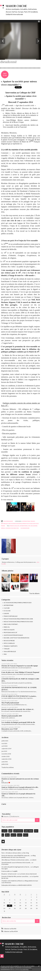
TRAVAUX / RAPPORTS (10, 646)
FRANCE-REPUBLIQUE (10, 616)
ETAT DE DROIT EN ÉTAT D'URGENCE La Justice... (19, 696)
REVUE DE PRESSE (9, 640)
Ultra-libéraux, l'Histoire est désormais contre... (16, 860)
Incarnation (5, 864)
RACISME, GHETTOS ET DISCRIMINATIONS (16, 638)
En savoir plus (25, 969)
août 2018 (5, 761)
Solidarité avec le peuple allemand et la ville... (23, 787)
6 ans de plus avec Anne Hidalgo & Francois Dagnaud (20, 672)
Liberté (34, 860)
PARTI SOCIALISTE (9, 630)
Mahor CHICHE (16, 6)
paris (10, 831)
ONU (36, 831)
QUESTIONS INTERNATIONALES (13, 635)
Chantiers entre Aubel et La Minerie (12, 881)
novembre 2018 (6, 754)
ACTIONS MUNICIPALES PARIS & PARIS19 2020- (18, 602)
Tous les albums (34, 593)
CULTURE (7, 608)
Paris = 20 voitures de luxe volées (11, 853)
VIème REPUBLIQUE (10, 651)
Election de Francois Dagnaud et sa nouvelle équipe (20, 666)
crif (29, 525)
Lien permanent (7, 521)
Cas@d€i (14, 871)
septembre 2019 (6, 748)
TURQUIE (7, 649)
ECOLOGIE (7, 611)
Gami (3, 787)
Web (5, 654)
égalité (17, 525)
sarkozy (4, 831)
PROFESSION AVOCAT (10, 632)
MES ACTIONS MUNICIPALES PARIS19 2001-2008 (18, 619)
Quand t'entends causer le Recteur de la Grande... (16, 862)
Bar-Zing (26, 853)
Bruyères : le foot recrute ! (9, 874)
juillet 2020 (5, 741)
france (26, 835)
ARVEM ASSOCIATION (25, 885)
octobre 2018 (5, 756)
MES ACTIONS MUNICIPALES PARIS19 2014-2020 (18, 621)
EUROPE (6, 613)
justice (20, 835)
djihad (7, 835)
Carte (4, 804)
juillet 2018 (5, 764)
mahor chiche (28, 831)
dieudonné (34, 525)
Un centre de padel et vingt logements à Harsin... (16, 867)
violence (8, 528)
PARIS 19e (7, 627)
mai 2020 (4, 743)
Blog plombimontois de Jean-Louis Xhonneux (19, 856)
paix (17, 528)
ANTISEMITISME (8, 605)
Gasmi (4, 794)
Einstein (4, 779)
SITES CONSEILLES (9, 643)
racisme (13, 528)
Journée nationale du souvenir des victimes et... (18, 709)
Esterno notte (6, 871)
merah (3, 528)
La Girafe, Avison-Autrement (28, 874)
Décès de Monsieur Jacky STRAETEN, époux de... (16, 855)
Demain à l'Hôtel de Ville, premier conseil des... (15, 876)
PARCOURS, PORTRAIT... (11, 624)
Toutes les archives (8, 767)
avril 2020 (4, 746)
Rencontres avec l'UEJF (10, 729)
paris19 (13, 835)
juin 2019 (4, 751)
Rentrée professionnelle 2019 (12, 716)
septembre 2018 (6, 759)
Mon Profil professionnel (10, 703)
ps (2, 835)
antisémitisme (18, 831)
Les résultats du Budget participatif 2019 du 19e (18, 722)
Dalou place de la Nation (9, 885)
